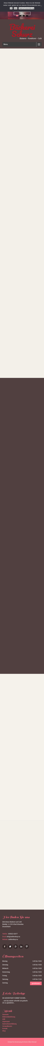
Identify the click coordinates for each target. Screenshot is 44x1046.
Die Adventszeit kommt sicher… (14, 998)
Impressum (6, 1021)
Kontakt (4, 1028)
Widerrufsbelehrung (8, 1017)
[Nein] (41, 6)
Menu (6, 44)
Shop (22, 13)
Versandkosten (7, 1026)
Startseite (5, 1014)
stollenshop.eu (13, 939)
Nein (15, 8)
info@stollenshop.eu (13, 937)
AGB (3, 1019)
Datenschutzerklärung (9, 1024)
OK (11, 8)
